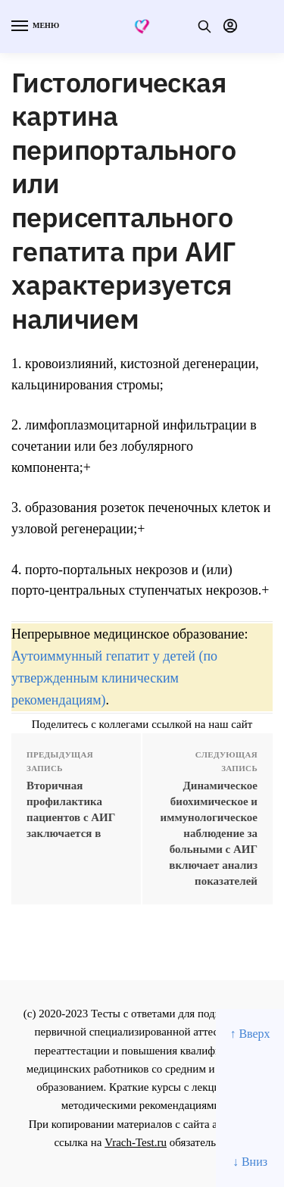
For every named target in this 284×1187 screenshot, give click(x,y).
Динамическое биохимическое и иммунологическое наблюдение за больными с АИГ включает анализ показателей (209, 833)
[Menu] (34, 26)
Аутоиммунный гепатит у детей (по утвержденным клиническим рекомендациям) (114, 678)
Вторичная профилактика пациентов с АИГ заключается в (71, 809)
